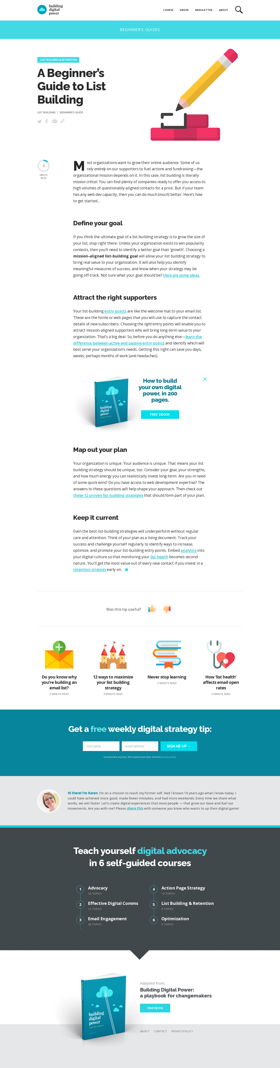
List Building (46, 112)
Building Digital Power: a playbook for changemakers (176, 993)
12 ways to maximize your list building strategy (113, 668)
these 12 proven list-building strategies (108, 495)
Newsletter (203, 10)
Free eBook (160, 414)
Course (168, 10)
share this (135, 808)
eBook (184, 10)
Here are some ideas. (181, 275)
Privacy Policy (182, 1031)
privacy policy (169, 757)
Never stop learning (167, 663)
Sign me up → (179, 746)
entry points (115, 311)
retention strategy (89, 569)
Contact (160, 1031)
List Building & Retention (58, 59)
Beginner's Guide (71, 112)
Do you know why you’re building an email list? (59, 668)
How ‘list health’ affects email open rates (221, 668)
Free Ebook (155, 1008)
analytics (188, 550)
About (223, 10)
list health (159, 556)
